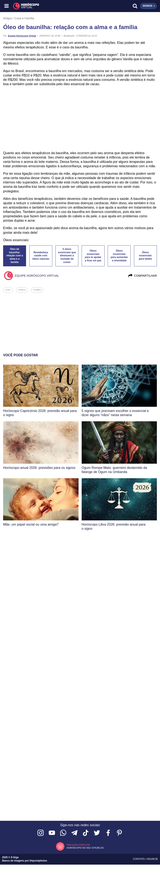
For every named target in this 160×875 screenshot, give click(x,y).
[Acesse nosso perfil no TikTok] (85, 833)
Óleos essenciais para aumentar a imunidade (119, 255)
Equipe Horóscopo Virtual (22, 35)
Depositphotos (38, 860)
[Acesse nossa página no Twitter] (96, 833)
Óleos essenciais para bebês (145, 256)
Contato (139, 859)
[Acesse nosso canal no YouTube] (51, 833)
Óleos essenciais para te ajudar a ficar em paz (93, 255)
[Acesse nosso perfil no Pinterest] (119, 833)
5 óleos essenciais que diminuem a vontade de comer (67, 256)
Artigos (7, 18)
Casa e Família (24, 18)
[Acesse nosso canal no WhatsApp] (63, 833)
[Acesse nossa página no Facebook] (108, 833)
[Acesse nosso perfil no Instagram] (40, 833)
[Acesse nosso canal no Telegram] (74, 833)
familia (22, 290)
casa (8, 290)
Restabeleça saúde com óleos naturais (40, 256)
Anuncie (152, 859)
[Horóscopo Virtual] (43, 6)
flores (37, 290)
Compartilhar (142, 275)
